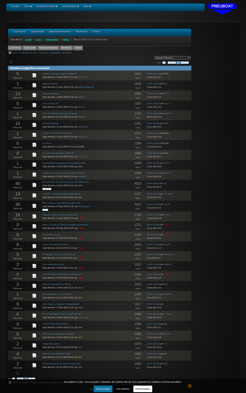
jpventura (166, 334)
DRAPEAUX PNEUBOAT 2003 (56, 354)
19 (174, 63)
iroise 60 (166, 204)
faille (80, 166)
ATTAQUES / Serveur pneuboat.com (59, 254)
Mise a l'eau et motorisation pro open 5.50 (61, 203)
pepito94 (82, 176)
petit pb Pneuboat (50, 123)
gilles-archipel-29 (86, 87)
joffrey (165, 364)
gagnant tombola (50, 84)
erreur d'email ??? (50, 103)
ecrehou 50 (83, 127)
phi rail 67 (167, 215)
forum (15, 53)
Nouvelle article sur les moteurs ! (57, 294)
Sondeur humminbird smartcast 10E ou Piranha (64, 173)
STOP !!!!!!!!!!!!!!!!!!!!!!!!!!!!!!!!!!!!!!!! (56, 133)
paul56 (166, 123)
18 (170, 63)
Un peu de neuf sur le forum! (55, 244)
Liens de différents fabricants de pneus (60, 113)
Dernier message (153, 74)
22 (187, 63)
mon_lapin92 (168, 194)
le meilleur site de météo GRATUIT (58, 153)
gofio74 (81, 97)
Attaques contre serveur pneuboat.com (60, 215)
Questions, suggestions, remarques (55, 53)
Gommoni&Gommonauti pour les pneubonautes (64, 163)
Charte (78, 48)
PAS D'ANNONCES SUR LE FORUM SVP (61, 314)
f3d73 (165, 284)
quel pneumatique (50, 93)
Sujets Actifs (29, 48)
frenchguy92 (84, 206)
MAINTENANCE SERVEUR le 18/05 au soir (62, 274)
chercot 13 (83, 137)
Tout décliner (123, 389)
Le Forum (46, 143)
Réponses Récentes (48, 48)
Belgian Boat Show (51, 344)
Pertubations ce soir (51, 234)
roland (81, 218)
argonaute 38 (168, 254)
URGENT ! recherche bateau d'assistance (61, 194)
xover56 (166, 163)
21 (183, 63)
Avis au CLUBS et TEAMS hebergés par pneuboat (65, 225)
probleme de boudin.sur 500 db (56, 284)
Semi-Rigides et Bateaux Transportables (60, 304)
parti (165, 183)
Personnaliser (142, 389)
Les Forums (15, 48)
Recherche (66, 48)
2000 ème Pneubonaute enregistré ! (58, 334)
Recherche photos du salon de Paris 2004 (61, 364)
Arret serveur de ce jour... (53, 264)
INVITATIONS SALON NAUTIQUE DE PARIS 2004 (65, 182)
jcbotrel (81, 117)
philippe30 (167, 264)
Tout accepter (103, 389)
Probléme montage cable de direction (59, 74)
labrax (81, 288)
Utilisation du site (28, 53)
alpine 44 (166, 173)
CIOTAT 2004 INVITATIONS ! (55, 324)
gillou (165, 84)
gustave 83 (167, 113)
